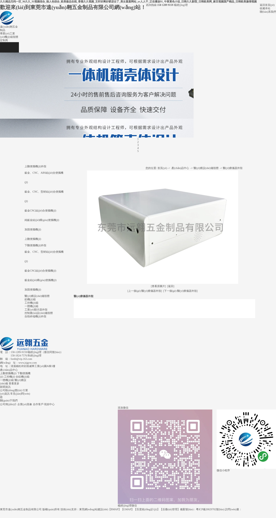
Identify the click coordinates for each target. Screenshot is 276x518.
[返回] (170, 286)
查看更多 (14, 383)
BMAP (114, 509)
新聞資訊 (5, 387)
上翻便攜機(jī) (33, 239)
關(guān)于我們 (9, 400)
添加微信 (123, 407)
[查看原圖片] (158, 286)
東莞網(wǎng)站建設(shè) (93, 509)
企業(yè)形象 (24, 404)
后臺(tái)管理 (169, 509)
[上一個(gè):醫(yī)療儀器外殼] (145, 291)
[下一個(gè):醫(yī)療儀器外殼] (180, 291)
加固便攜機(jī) (33, 229)
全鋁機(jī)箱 (22, 376)
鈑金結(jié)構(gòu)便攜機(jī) (41, 280)
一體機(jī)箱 (7, 380)
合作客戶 (38, 404)
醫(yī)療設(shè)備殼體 (206, 168)
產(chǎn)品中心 (180, 168)
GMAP (127, 509)
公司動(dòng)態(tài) (11, 390)
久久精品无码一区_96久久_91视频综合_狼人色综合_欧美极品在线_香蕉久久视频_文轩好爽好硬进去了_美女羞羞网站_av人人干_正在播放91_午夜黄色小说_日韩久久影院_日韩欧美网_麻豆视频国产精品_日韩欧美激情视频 (128, 1)
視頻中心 (49, 404)
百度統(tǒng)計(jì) (146, 509)
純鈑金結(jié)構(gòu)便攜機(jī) (42, 220)
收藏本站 (265, 8)
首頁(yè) (162, 168)
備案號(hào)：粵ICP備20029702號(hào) (202, 509)
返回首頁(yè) (267, 5)
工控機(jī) (9, 376)
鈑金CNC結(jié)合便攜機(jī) (40, 210)
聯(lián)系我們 (268, 11)
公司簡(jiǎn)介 (8, 404)
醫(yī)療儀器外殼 (233, 168)
